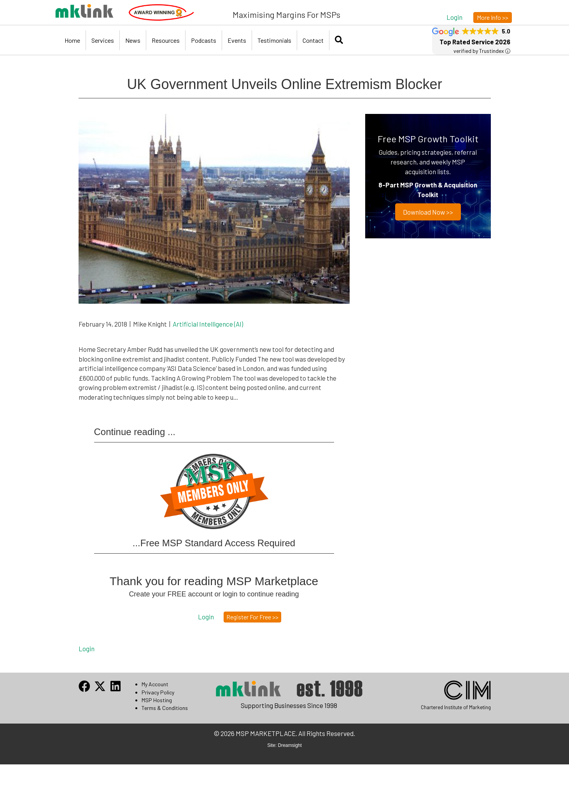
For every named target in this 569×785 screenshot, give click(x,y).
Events (237, 40)
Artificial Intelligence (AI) (208, 324)
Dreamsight (290, 745)
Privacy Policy (158, 692)
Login (87, 648)
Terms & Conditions (165, 708)
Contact (313, 40)
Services (102, 40)
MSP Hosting (157, 700)
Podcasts (203, 40)
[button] (454, 17)
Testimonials (274, 40)
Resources (166, 40)
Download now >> (428, 212)
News (132, 40)
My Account (155, 684)
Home (72, 40)
